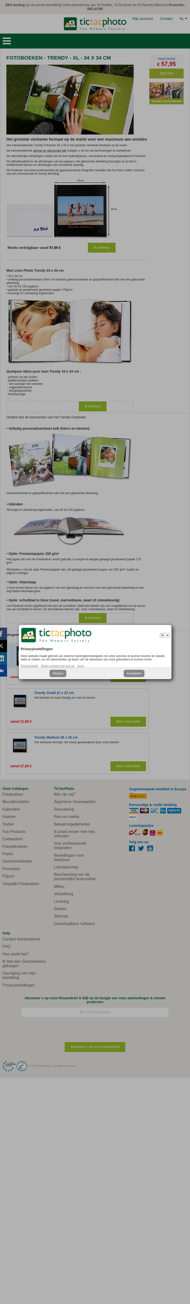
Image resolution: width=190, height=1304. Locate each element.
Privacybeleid (29, 666)
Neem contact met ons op (57, 666)
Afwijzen (57, 673)
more (80, 666)
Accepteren (134, 673)
